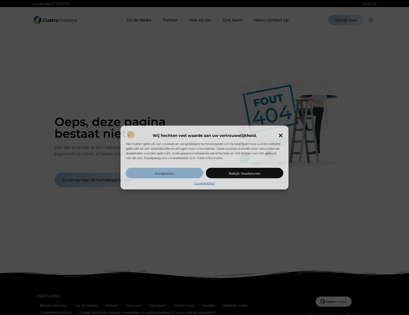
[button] (280, 135)
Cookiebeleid (204, 183)
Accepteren (165, 173)
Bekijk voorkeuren (245, 173)
